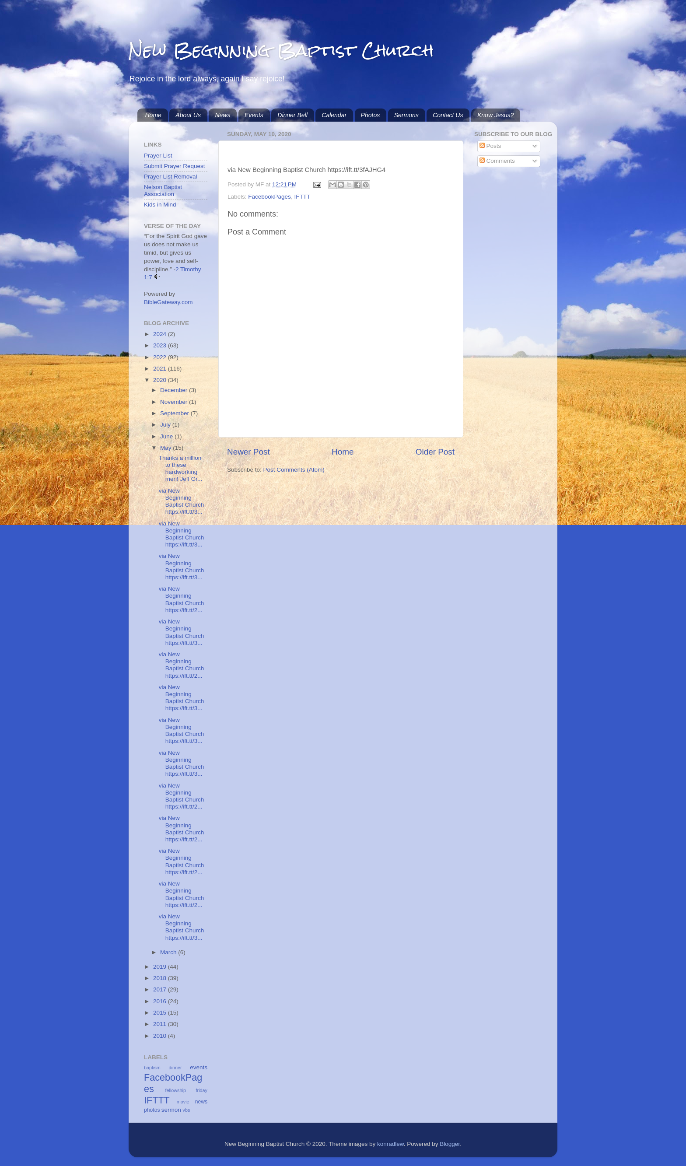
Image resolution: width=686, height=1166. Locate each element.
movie (183, 1101)
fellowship (175, 1090)
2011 (160, 1024)
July (166, 424)
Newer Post (248, 451)
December (174, 390)
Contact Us (448, 115)
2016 (160, 1001)
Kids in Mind (160, 204)
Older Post (435, 451)
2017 (160, 989)
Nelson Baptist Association (163, 190)
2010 (160, 1036)
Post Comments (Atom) (294, 469)
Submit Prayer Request (174, 166)
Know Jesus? (495, 115)
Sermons (406, 115)
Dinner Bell (292, 115)
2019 (160, 966)
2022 (160, 357)
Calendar (334, 115)
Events (254, 115)
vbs (186, 1110)
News (222, 115)
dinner (175, 1067)
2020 (160, 380)
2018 (160, 978)
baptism (152, 1067)
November (174, 402)
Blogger (450, 1144)
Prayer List (158, 155)
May (166, 448)
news (201, 1102)
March (169, 952)
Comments (497, 161)
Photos (370, 115)
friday (201, 1090)
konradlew (390, 1144)
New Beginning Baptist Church (281, 50)
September (175, 413)
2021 (160, 368)
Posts (490, 146)
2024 (160, 334)
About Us (188, 115)
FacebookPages (269, 196)
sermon (171, 1109)
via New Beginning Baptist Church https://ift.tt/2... (181, 599)
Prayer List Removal (170, 176)
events (198, 1067)
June (167, 436)
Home (153, 115)
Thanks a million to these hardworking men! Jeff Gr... (181, 469)
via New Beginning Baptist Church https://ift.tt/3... (181, 501)
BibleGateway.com (168, 302)
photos (152, 1110)
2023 (160, 345)
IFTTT (302, 196)
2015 (160, 1012)
